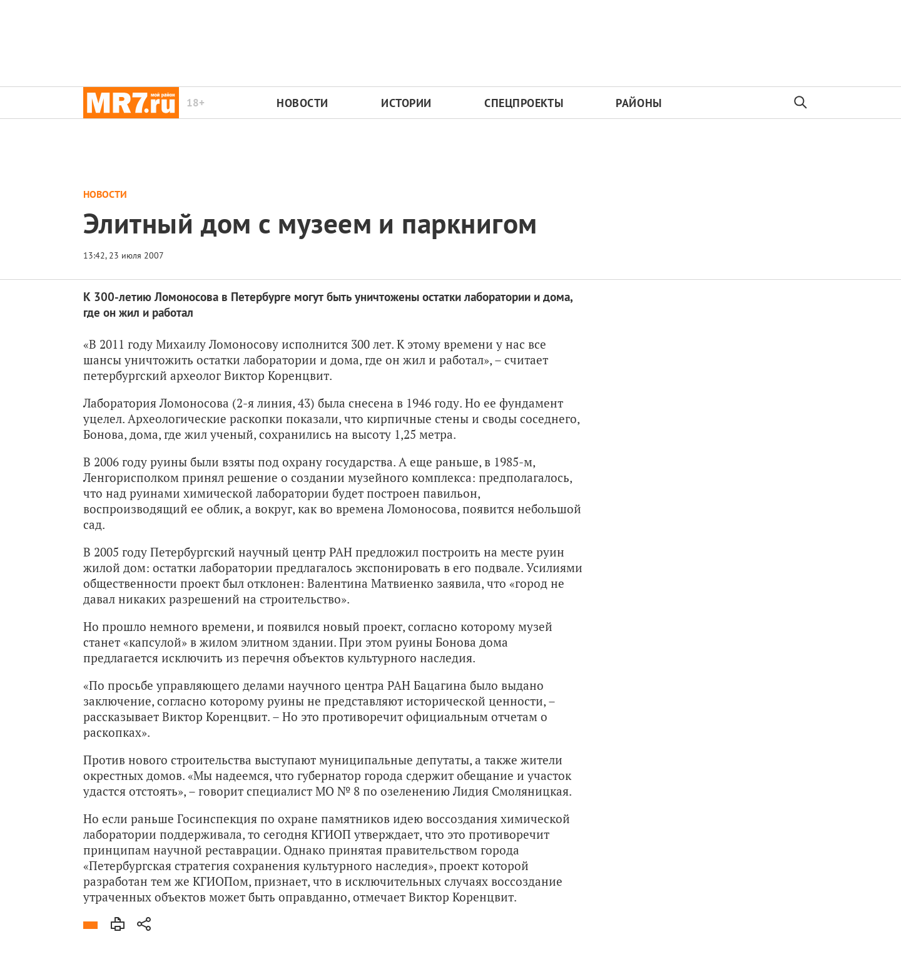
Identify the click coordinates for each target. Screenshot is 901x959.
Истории (406, 103)
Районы (638, 103)
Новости (302, 103)
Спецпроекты (523, 103)
